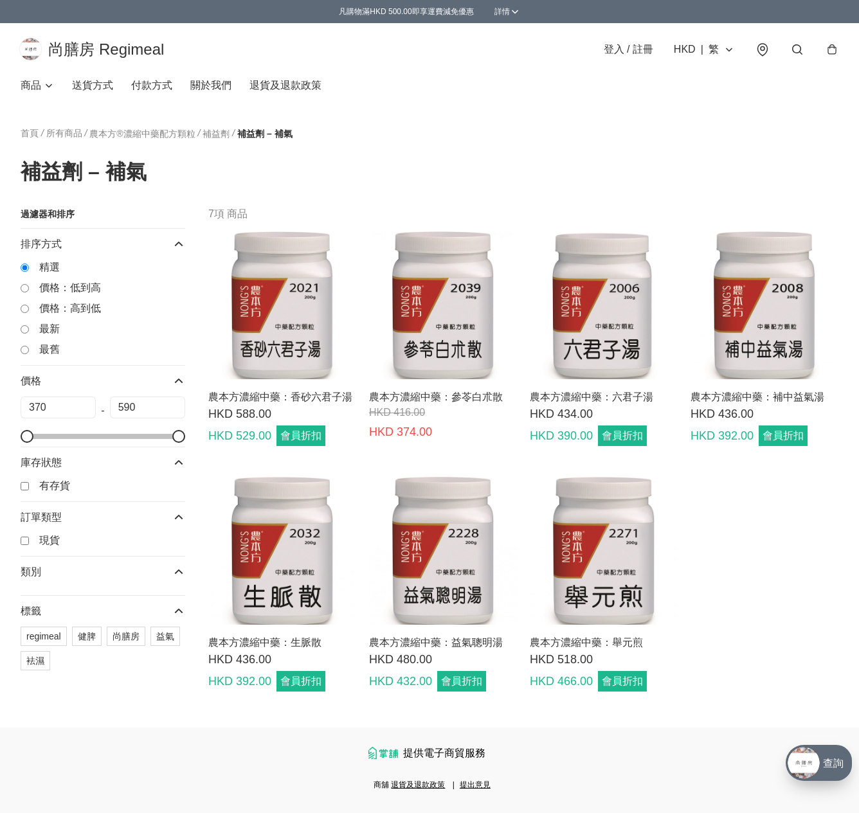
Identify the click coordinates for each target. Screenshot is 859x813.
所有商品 (64, 135)
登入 (627, 49)
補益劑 (216, 135)
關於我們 (210, 87)
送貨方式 (92, 87)
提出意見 (475, 784)
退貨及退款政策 (285, 87)
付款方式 (151, 87)
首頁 (30, 135)
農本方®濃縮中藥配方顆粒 (142, 135)
